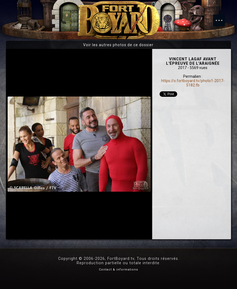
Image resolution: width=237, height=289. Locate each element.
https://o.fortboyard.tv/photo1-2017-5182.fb (192, 83)
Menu (222, 17)
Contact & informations (118, 269)
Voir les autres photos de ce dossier (118, 45)
